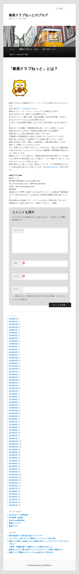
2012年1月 (13, 505)
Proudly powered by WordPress (39, 565)
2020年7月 (13, 330)
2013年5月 (13, 461)
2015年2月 (13, 402)
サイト (16, 289)
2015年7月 (13, 391)
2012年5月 (13, 494)
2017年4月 (13, 374)
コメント (18, 230)
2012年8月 (13, 486)
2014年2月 (13, 436)
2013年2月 (13, 469)
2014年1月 (13, 438)
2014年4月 (13, 430)
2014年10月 (13, 413)
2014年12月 (13, 408)
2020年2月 (13, 338)
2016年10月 (13, 380)
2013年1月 (13, 472)
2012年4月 (13, 497)
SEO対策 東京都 (16, 518)
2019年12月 (13, 341)
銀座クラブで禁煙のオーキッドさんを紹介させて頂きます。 (32, 552)
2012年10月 (13, 480)
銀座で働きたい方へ (49, 49)
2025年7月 (13, 319)
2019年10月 (13, 344)
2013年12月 (13, 441)
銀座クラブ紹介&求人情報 (19, 54)
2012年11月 (13, 477)
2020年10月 (13, 327)
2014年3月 (13, 433)
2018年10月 (13, 361)
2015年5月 (13, 397)
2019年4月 (13, 349)
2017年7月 (13, 372)
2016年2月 (13, 386)
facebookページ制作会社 (18, 515)
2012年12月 (13, 475)
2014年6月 (13, 424)
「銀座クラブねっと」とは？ (28, 49)
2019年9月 (13, 347)
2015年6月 (13, 394)
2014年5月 (13, 427)
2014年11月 (13, 411)
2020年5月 (13, 333)
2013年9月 (13, 450)
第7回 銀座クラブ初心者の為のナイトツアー (26, 536)
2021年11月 (13, 324)
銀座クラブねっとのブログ (28, 15)
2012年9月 (13, 483)
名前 (18, 263)
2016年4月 (13, 383)
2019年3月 (13, 352)
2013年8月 (13, 452)
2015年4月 (13, 399)
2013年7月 (13, 455)
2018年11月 (13, 358)
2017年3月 (13, 377)
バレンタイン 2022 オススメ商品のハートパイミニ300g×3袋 (32, 538)
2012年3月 (13, 500)
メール (18, 276)
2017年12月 (13, 366)
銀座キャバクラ (15, 523)
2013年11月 (13, 444)
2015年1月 (13, 405)
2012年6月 (13, 491)
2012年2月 (13, 502)
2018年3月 (13, 363)
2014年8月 (13, 419)
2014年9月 (13, 416)
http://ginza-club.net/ (30, 109)
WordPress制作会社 (17, 520)
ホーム (12, 49)
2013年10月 (13, 447)
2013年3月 (13, 466)
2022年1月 (13, 322)
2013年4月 (13, 463)
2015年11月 (13, 388)
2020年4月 (13, 336)
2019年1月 (13, 355)
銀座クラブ (13, 526)
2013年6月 (13, 458)
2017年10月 (13, 369)
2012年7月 (13, 488)
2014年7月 (13, 422)
